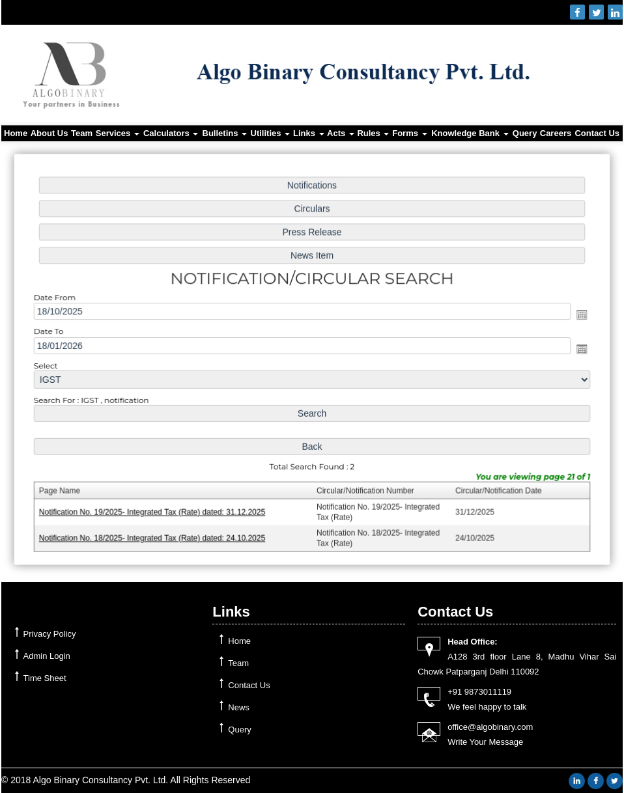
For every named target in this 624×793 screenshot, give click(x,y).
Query (525, 133)
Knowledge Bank (469, 133)
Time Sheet (44, 678)
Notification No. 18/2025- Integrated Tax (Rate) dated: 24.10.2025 (155, 533)
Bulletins (225, 133)
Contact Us (596, 133)
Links (308, 133)
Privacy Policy (49, 634)
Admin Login (46, 656)
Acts (340, 133)
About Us (49, 133)
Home (15, 133)
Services (117, 133)
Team (81, 133)
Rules (373, 133)
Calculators (170, 133)
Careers (555, 133)
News (238, 707)
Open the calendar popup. (575, 315)
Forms (409, 133)
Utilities (271, 133)
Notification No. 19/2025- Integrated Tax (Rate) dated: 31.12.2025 (155, 508)
